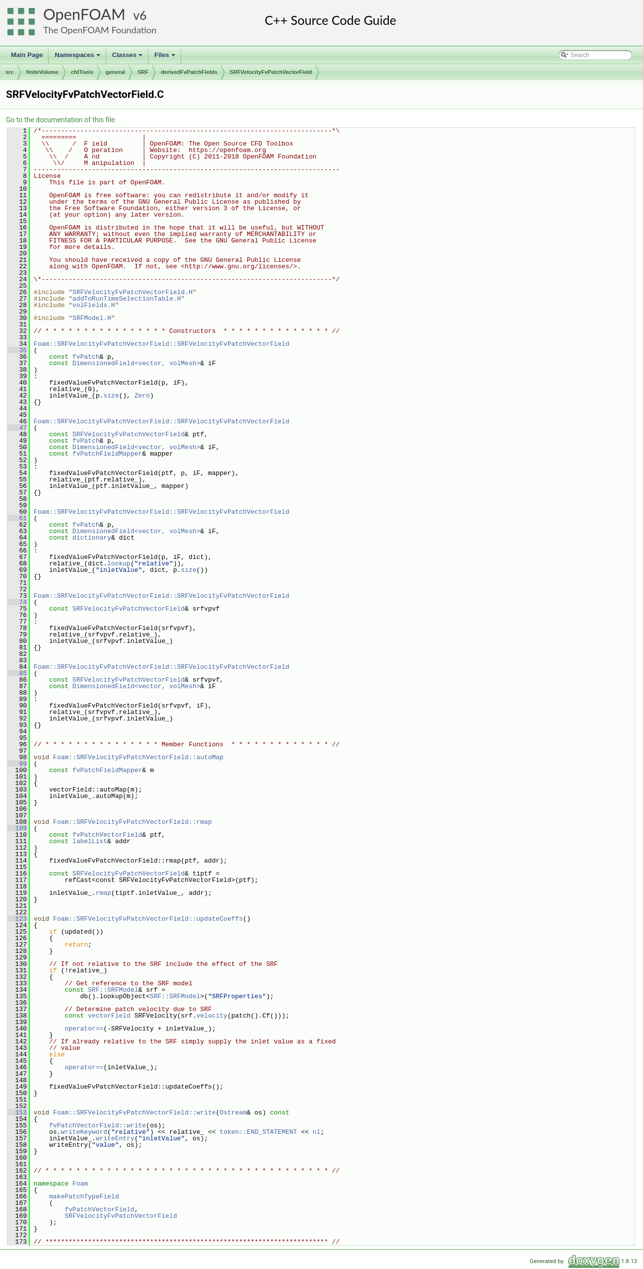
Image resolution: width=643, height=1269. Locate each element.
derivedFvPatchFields (189, 72)
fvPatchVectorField (107, 834)
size (111, 395)
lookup (119, 563)
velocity (211, 1015)
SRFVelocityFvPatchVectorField (271, 72)
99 (17, 763)
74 (17, 602)
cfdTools (82, 72)
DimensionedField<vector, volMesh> (136, 363)
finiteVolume (42, 72)
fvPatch (86, 356)
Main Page (27, 55)
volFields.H (93, 305)
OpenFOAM (84, 14)
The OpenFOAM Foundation (99, 29)
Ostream (233, 1112)
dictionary (91, 537)
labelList (89, 841)
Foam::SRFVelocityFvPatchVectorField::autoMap (138, 757)
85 (17, 673)
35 (17, 350)
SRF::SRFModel (113, 989)
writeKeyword (84, 1131)
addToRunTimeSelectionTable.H (126, 298)
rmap (103, 892)
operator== (84, 1028)
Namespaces (78, 57)
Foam (80, 1183)
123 (17, 918)
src (9, 72)
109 (17, 828)
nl (316, 1131)
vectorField (109, 1015)
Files (165, 57)
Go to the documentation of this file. (61, 120)
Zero (142, 395)
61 (17, 518)
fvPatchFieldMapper (107, 453)
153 (17, 1112)
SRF (143, 72)
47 (17, 427)
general (115, 72)
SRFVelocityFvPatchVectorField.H (132, 292)
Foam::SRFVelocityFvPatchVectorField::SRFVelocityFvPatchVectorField (161, 343)
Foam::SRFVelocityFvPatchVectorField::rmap (132, 821)
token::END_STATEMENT (258, 1131)
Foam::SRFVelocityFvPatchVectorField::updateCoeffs (148, 918)
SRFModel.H (91, 318)
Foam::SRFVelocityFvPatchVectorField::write (134, 1112)
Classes (128, 57)
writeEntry (115, 1138)
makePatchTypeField (84, 1196)
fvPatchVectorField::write (97, 1125)
